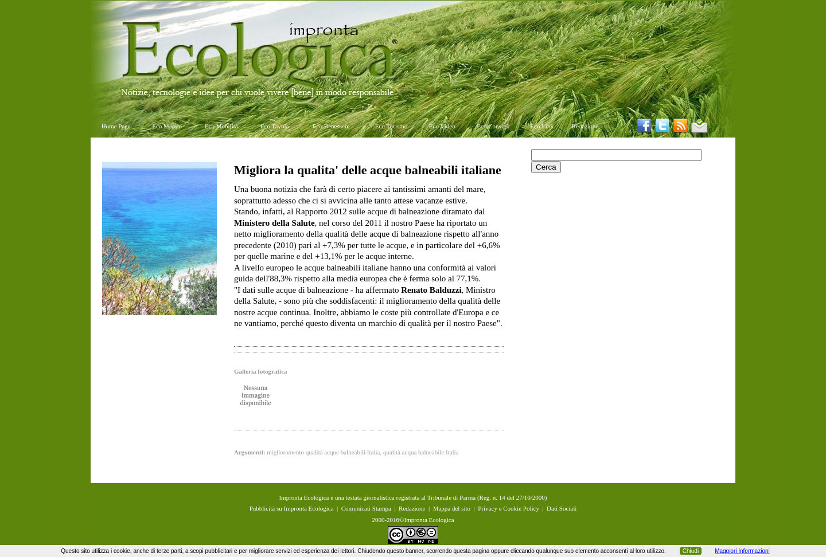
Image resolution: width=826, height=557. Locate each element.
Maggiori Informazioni (742, 551)
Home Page (116, 126)
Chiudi (691, 551)
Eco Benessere (331, 126)
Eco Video (442, 126)
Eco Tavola (274, 126)
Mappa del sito (451, 508)
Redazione (585, 126)
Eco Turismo (391, 126)
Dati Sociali (561, 508)
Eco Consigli (493, 126)
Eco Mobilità (221, 126)
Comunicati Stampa (366, 508)
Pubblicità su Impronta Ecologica (292, 508)
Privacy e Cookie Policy (508, 508)
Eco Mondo (167, 126)
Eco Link (542, 126)
